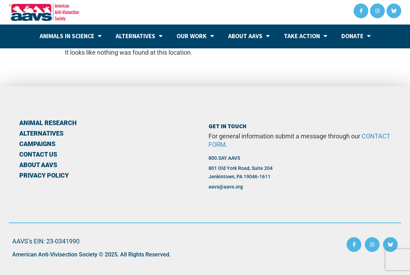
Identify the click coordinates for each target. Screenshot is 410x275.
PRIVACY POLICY (44, 175)
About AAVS (249, 36)
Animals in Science (71, 36)
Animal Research (48, 122)
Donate (356, 36)
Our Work (195, 36)
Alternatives (139, 36)
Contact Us (38, 154)
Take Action (305, 36)
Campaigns (37, 143)
